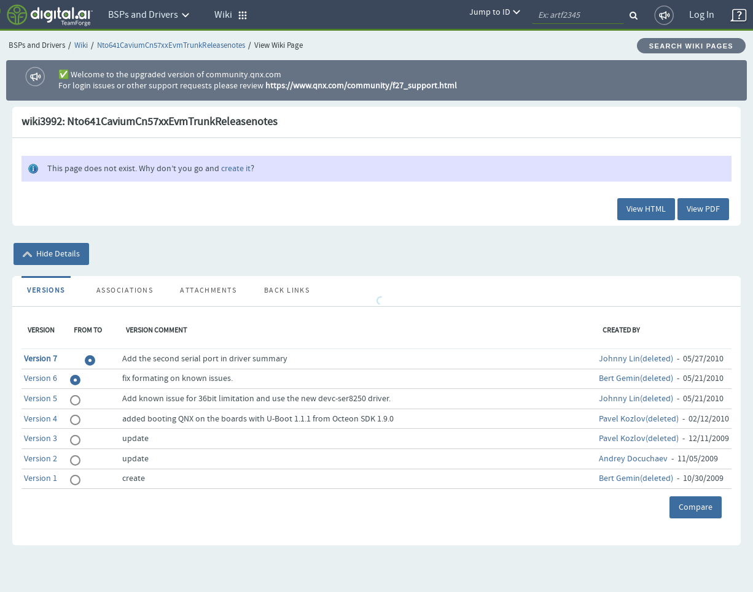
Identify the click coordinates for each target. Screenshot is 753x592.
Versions (46, 291)
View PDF (703, 209)
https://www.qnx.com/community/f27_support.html (361, 85)
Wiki (81, 45)
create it (236, 168)
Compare (695, 507)
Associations (124, 291)
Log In (701, 15)
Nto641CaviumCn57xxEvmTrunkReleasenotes (171, 45)
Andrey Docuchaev (633, 458)
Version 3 (40, 438)
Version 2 (40, 458)
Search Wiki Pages (691, 46)
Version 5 (40, 398)
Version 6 (40, 378)
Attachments (208, 291)
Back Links (287, 291)
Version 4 (40, 419)
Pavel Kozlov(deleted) (639, 419)
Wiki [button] (231, 15)
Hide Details (51, 253)
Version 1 (40, 478)
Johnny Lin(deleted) (636, 358)
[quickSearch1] (578, 15)
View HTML (646, 209)
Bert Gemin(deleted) (636, 378)
